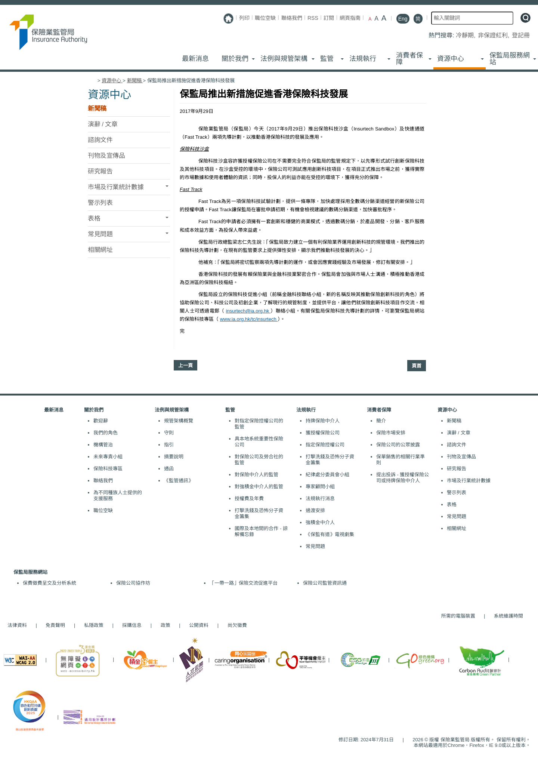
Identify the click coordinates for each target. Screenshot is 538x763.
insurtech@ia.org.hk (248, 311)
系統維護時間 (508, 616)
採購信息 (132, 625)
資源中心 (112, 80)
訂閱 (329, 18)
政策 (165, 625)
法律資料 (17, 625)
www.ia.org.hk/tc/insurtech (249, 319)
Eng (403, 19)
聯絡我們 (291, 18)
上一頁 (185, 365)
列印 (244, 18)
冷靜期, (466, 35)
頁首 (416, 366)
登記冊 (521, 35)
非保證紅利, (494, 35)
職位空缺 (265, 18)
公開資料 (198, 625)
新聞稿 (135, 80)
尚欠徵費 (233, 625)
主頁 (92, 80)
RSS (312, 18)
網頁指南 (350, 18)
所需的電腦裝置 (458, 616)
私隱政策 (93, 625)
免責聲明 (55, 625)
